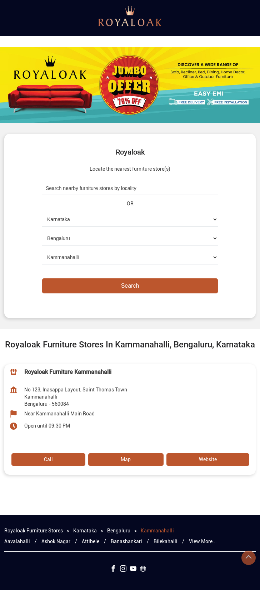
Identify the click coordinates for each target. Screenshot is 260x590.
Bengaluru (118, 530)
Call (48, 459)
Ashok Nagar (55, 541)
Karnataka (85, 530)
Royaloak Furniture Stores (34, 530)
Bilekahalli (166, 541)
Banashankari (126, 541)
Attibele (90, 541)
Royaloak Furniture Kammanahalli (67, 372)
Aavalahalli (17, 541)
